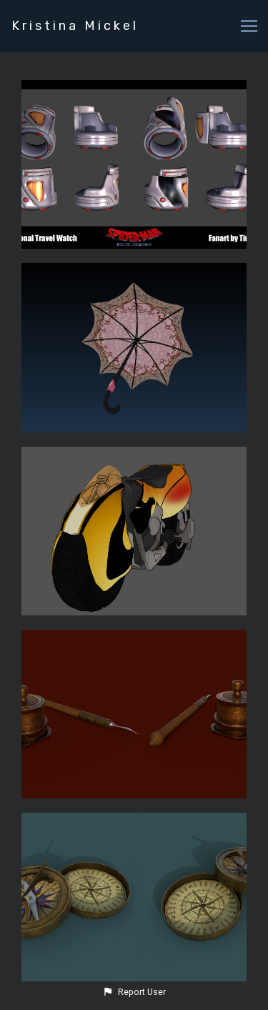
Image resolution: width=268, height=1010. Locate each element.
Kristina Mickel (75, 26)
